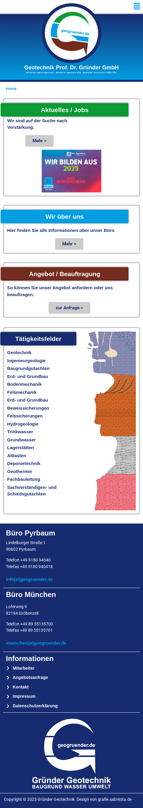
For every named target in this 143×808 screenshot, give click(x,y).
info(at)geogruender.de (29, 579)
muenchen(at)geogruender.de (36, 643)
